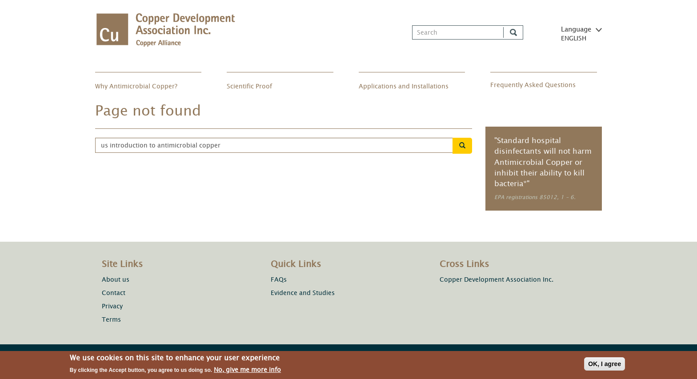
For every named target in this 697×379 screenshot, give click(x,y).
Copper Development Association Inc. (496, 279)
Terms (111, 319)
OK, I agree (604, 365)
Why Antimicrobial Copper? (136, 86)
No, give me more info (247, 371)
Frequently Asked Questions (533, 85)
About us (115, 279)
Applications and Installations (404, 86)
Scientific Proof (249, 86)
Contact (113, 293)
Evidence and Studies (303, 293)
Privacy (112, 306)
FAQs (279, 279)
